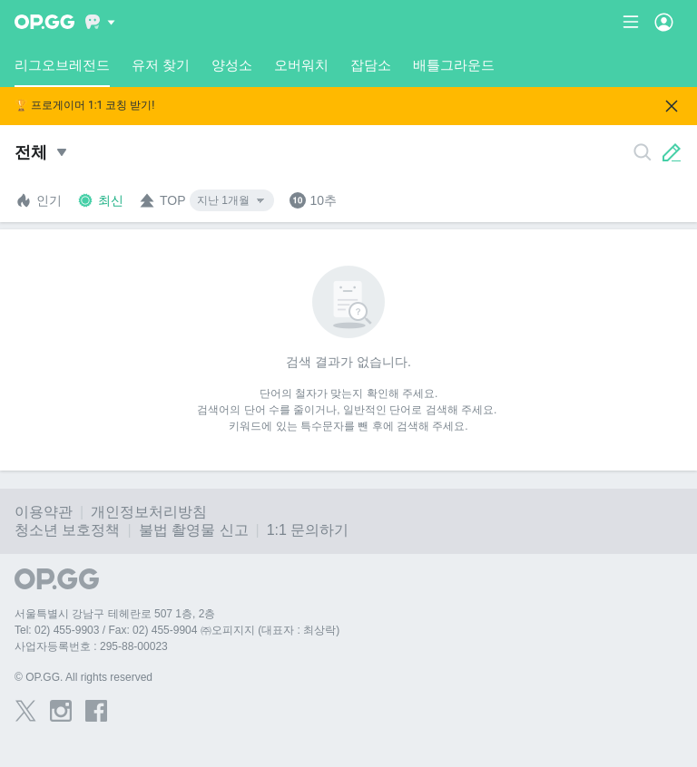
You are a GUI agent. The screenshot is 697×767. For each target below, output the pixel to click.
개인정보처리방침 (149, 511)
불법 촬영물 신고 (194, 530)
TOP (162, 200)
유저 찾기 (161, 65)
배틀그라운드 (454, 65)
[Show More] (100, 22)
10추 (313, 200)
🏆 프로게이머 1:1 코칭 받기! (84, 106)
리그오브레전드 (62, 72)
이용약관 (44, 511)
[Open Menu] (663, 22)
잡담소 (370, 65)
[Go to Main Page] (44, 22)
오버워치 (301, 65)
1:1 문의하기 (308, 530)
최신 (99, 200)
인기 (38, 200)
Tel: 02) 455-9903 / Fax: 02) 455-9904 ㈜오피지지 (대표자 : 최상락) (177, 630)
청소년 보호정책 (67, 530)
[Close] (671, 106)
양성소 (231, 65)
